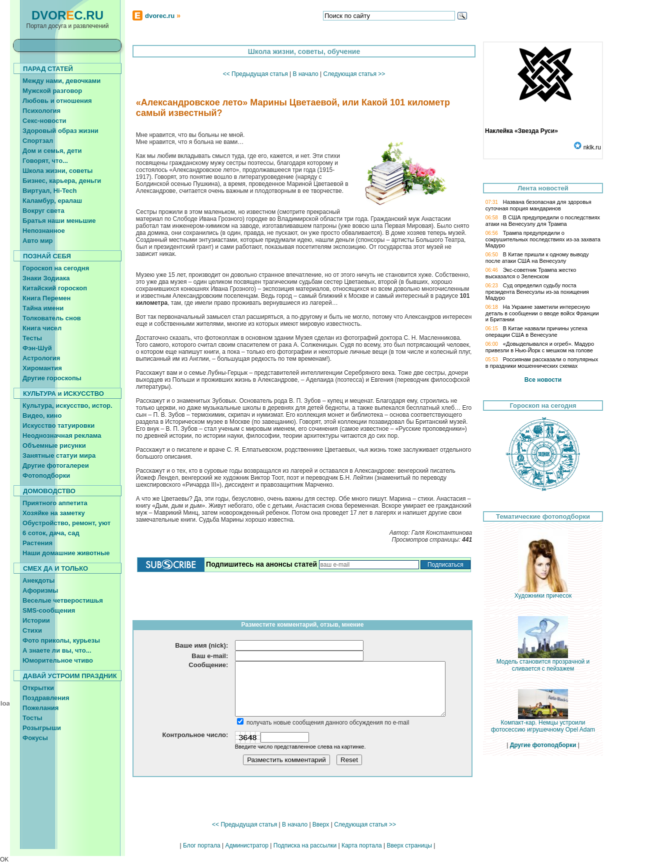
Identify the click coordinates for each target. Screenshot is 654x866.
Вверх (320, 824)
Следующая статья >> (354, 73)
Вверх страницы (409, 845)
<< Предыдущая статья (255, 73)
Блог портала (201, 845)
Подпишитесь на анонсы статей (261, 564)
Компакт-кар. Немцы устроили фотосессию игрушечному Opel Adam (543, 723)
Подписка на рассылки (305, 845)
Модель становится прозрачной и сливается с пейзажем (543, 662)
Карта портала (362, 845)
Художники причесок (543, 593)
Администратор (246, 845)
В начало (305, 73)
